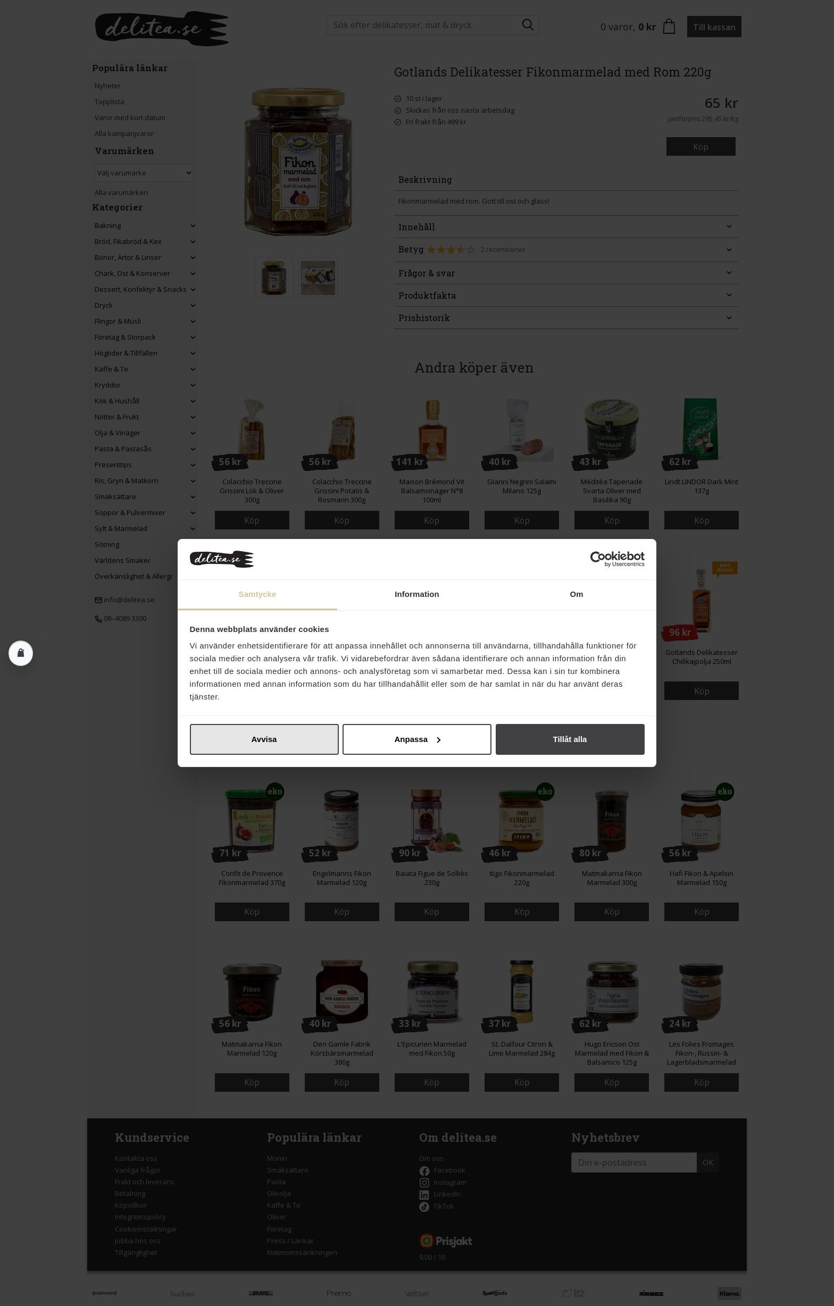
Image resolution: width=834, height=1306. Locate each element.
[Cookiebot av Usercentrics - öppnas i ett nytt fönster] (598, 559)
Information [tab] (417, 594)
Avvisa (264, 739)
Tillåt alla (570, 739)
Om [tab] (576, 594)
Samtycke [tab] (258, 594)
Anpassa (417, 739)
